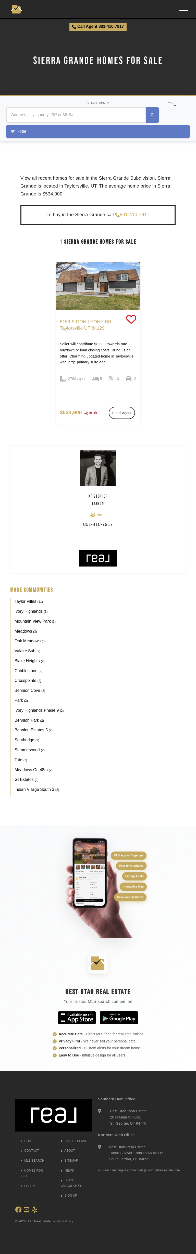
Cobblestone (28, 671)
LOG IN (27, 1186)
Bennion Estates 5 (34, 730)
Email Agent (121, 413)
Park (21, 700)
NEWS (67, 1170)
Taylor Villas (29, 601)
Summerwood (30, 750)
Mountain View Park (35, 621)
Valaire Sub (27, 651)
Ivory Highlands (31, 611)
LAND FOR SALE (75, 1141)
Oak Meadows (30, 641)
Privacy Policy (63, 1221)
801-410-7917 (132, 214)
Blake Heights (30, 661)
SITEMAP (69, 1160)
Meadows (26, 631)
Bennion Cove (30, 690)
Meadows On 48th (34, 770)
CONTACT (29, 1150)
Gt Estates (27, 779)
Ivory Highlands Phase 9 (39, 710)
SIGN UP (69, 1195)
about (98, 515)
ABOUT (68, 1150)
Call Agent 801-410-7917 (98, 26)
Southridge (27, 740)
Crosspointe (28, 680)
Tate (21, 760)
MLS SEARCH (32, 1160)
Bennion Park (29, 720)
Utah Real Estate (39, 1221)
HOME (26, 1141)
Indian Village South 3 (37, 789)
